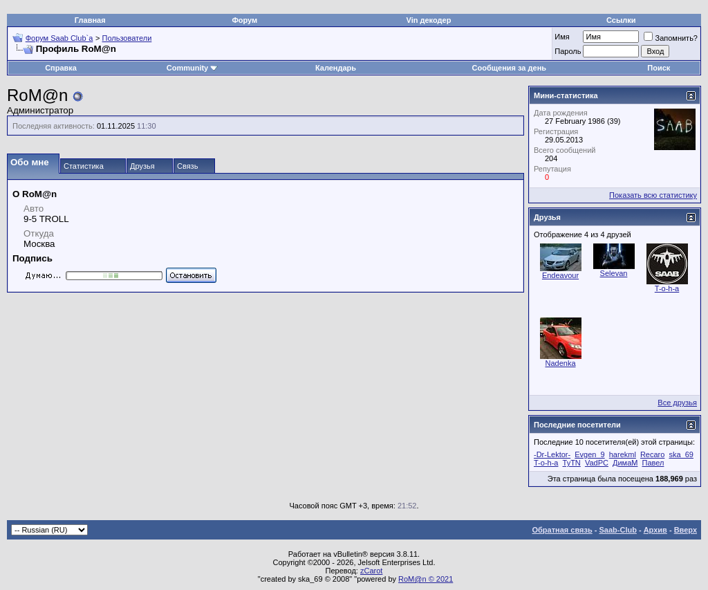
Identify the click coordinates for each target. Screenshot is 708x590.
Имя (562, 37)
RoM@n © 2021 (425, 579)
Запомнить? (671, 38)
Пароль (568, 51)
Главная (90, 20)
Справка (61, 68)
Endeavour (560, 275)
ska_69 (681, 454)
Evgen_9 (589, 454)
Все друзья (677, 402)
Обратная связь (562, 530)
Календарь (335, 68)
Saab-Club (617, 530)
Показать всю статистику (653, 195)
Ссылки (621, 20)
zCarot (371, 570)
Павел (653, 463)
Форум (244, 20)
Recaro (652, 454)
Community (192, 68)
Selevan (614, 273)
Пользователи (127, 38)
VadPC (596, 463)
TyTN (572, 463)
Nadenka (560, 363)
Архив (655, 530)
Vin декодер (429, 20)
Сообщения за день (509, 68)
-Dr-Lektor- (552, 454)
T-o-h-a (667, 288)
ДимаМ (625, 463)
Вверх (685, 530)
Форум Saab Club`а (59, 38)
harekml (622, 454)
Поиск (658, 68)
